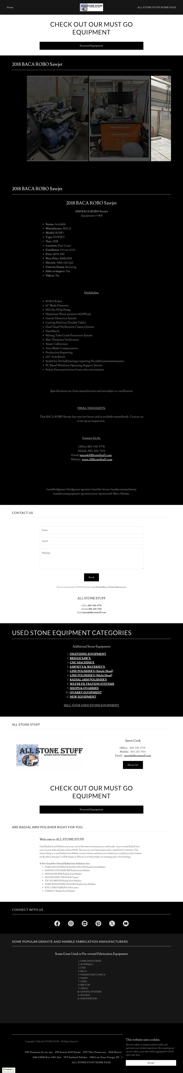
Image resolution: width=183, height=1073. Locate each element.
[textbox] (91, 530)
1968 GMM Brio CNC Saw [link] (47, 1057)
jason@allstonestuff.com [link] (94, 612)
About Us (133, 765)
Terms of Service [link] (115, 587)
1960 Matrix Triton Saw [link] (121, 1052)
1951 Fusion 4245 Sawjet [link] (68, 1052)
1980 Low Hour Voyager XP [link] (104, 1057)
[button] (8, 1070)
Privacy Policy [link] (101, 587)
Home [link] (10, 7)
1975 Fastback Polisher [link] (75, 1057)
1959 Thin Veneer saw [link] (94, 1052)
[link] (91, 6)
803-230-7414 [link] (95, 609)
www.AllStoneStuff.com (97, 459)
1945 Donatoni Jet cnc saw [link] (39, 1052)
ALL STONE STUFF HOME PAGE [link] (156, 7)
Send (91, 577)
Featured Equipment (91, 45)
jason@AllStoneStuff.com (96, 455)
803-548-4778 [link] (94, 605)
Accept (151, 1062)
